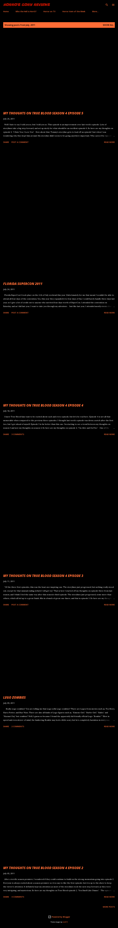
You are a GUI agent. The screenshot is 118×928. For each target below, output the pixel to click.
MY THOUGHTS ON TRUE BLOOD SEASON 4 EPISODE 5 (43, 113)
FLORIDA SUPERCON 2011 (22, 283)
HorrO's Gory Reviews (26, 5)
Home (6, 11)
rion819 (65, 922)
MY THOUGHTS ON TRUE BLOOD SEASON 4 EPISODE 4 (43, 405)
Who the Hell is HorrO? (26, 11)
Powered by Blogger (59, 917)
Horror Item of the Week (73, 11)
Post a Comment (20, 142)
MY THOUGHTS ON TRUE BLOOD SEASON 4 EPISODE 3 (43, 575)
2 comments (17, 726)
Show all (108, 25)
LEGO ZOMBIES (14, 697)
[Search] (106, 4)
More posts (109, 907)
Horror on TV (49, 11)
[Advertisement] (59, 174)
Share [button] (6, 142)
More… (95, 11)
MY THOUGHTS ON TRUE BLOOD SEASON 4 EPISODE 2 (43, 868)
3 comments (17, 434)
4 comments (17, 897)
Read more (109, 142)
